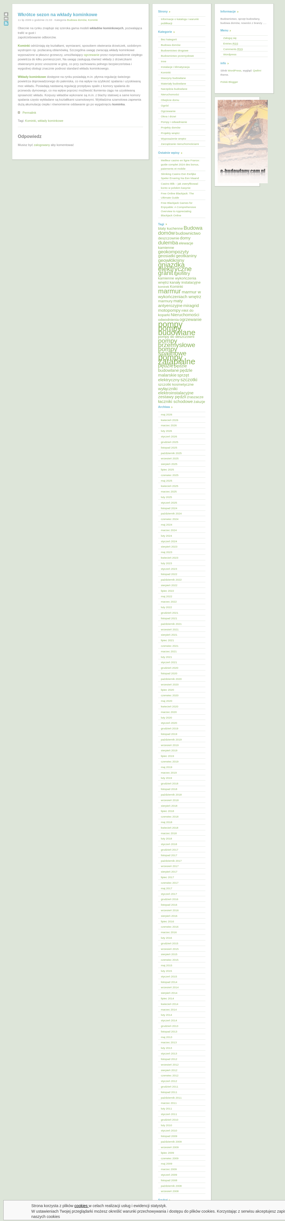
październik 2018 (171, 794)
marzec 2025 (169, 491)
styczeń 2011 (169, 1114)
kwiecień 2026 (169, 420)
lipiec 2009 (167, 1152)
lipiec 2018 (167, 811)
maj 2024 (166, 524)
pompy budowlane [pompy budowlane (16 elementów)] (176, 330)
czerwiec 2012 (169, 1075)
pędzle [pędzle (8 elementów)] (165, 365)
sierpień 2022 (169, 585)
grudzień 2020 (169, 667)
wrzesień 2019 (170, 745)
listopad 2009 (169, 1136)
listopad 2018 (169, 789)
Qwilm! (257, 70)
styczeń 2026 (169, 436)
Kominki (93, 19)
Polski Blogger (229, 81)
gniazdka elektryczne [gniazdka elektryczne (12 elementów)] (175, 267)
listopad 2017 (169, 855)
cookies (82, 1205)
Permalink (29, 112)
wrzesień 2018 (170, 800)
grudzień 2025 (169, 442)
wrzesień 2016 (170, 910)
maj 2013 (166, 1037)
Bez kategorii (169, 39)
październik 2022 (171, 579)
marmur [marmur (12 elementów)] (169, 291)
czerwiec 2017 (169, 882)
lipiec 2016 (167, 921)
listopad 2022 (169, 574)
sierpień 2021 (169, 634)
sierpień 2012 (169, 1070)
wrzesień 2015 (170, 948)
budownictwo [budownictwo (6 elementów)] (188, 233)
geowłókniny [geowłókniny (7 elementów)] (171, 260)
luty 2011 (166, 1108)
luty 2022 (166, 607)
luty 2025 (166, 497)
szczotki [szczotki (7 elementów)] (188, 379)
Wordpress (230, 54)
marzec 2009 (169, 1169)
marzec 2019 (169, 772)
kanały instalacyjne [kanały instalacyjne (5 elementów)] (185, 282)
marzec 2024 (169, 530)
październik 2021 (171, 623)
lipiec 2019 (167, 755)
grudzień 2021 (169, 612)
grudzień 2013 (169, 1025)
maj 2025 (166, 480)
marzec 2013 (169, 1042)
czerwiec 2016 (169, 926)
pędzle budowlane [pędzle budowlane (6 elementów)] (172, 368)
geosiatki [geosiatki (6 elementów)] (166, 255)
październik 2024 (171, 513)
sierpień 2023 (169, 546)
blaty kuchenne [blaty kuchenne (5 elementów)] (170, 228)
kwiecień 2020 (169, 706)
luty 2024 (166, 535)
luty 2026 (166, 430)
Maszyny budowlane (173, 78)
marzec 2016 (169, 932)
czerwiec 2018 (169, 816)
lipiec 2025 (167, 469)
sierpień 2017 (169, 871)
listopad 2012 (169, 1059)
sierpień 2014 (169, 992)
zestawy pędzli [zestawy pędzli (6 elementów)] (172, 396)
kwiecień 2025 (169, 485)
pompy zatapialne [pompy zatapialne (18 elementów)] (176, 359)
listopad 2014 (169, 982)
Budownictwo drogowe (174, 50)
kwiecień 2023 (169, 557)
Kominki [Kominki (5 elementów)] (176, 286)
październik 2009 (171, 1141)
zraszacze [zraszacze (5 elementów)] (195, 397)
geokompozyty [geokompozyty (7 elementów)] (173, 251)
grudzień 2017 (169, 849)
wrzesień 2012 (170, 1064)
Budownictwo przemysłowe (177, 55)
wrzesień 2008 (170, 1191)
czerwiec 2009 (169, 1158)
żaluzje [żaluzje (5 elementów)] (199, 402)
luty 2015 (166, 970)
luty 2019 (166, 777)
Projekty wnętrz (170, 133)
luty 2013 (166, 1047)
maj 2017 (166, 888)
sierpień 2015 (169, 954)
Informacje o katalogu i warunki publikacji (180, 21)
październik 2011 (171, 1097)
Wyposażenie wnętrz (173, 138)
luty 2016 (166, 937)
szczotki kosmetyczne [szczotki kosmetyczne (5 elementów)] (176, 384)
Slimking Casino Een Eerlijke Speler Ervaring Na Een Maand (180, 176)
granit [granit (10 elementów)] (165, 272)
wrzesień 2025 (170, 458)
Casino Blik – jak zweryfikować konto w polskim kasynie (179, 185)
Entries (230, 43)
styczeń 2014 (169, 1020)
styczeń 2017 (169, 893)
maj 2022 (166, 596)
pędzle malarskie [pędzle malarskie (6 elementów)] (175, 372)
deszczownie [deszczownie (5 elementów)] (168, 238)
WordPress (234, 70)
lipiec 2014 (167, 998)
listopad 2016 (169, 904)
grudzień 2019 (169, 728)
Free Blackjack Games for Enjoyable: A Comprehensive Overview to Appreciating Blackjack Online (178, 209)
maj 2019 (166, 767)
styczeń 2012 (169, 1081)
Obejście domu (170, 99)
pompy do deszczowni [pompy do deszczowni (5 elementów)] (176, 337)
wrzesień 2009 (170, 1147)
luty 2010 (166, 1125)
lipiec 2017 (167, 877)
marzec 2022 (169, 601)
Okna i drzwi (168, 116)
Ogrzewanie (168, 111)
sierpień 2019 (169, 750)
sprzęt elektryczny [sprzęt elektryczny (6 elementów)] (173, 377)
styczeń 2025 (169, 502)
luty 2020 (166, 717)
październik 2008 (171, 1185)
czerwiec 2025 (169, 475)
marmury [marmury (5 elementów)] (165, 301)
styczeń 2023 (169, 568)
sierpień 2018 (169, 805)
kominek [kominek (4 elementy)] (163, 286)
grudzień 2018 (169, 783)
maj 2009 (166, 1163)
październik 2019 (171, 739)
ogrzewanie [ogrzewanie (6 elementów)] (191, 319)
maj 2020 (166, 700)
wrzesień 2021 (170, 629)
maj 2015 (166, 965)
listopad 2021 (169, 618)
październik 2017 (171, 860)
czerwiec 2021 (169, 645)
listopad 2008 (169, 1180)
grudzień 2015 (169, 943)
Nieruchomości (170, 94)
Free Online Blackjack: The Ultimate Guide (177, 195)
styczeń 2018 (169, 844)
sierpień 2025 (169, 463)
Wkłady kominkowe (32, 76)
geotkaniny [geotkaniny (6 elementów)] (186, 255)
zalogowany (42, 145)
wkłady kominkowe (50, 120)
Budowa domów (77, 19)
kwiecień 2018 (169, 827)
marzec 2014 (169, 1009)
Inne (163, 61)
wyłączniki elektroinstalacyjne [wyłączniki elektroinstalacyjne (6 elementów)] (175, 390)
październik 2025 (171, 453)
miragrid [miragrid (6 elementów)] (191, 305)
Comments (233, 49)
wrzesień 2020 (170, 684)
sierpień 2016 (169, 915)
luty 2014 (166, 1014)
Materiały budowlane (173, 83)
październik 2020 (171, 678)
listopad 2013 (169, 1031)
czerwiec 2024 (169, 519)
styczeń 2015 (169, 976)
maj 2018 (166, 822)
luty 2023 (166, 563)
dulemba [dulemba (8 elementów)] (168, 243)
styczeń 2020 (169, 722)
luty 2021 (166, 656)
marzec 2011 (169, 1102)
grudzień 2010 (169, 1119)
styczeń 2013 (169, 1053)
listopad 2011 (169, 1092)
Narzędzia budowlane (174, 88)
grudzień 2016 (169, 899)
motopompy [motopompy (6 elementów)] (169, 310)
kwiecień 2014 (169, 1003)
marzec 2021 (169, 651)
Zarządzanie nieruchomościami (180, 143)
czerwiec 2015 (169, 959)
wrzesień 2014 (170, 987)
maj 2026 (166, 414)
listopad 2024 (169, 508)
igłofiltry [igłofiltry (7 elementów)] (182, 273)
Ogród (164, 105)
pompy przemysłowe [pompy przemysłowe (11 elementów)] (176, 342)
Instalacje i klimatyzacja (175, 66)
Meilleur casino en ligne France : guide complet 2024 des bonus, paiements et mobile (180, 164)
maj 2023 (166, 552)
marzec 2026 (169, 425)
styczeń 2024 (169, 541)
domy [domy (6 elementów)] (185, 238)
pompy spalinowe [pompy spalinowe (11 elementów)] (172, 351)
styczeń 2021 (169, 662)
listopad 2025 (169, 447)
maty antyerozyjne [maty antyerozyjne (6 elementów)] (170, 303)
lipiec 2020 (167, 689)
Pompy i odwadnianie (174, 121)
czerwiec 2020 (169, 695)
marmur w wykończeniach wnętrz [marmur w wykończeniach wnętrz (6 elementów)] (179, 294)
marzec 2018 (169, 833)
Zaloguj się (230, 37)
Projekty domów (170, 127)
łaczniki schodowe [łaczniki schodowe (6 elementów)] (175, 401)
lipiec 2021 (167, 640)
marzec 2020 (169, 712)
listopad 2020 (169, 673)
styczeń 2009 (169, 1174)
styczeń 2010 (169, 1130)
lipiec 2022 (167, 590)
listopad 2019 (169, 733)
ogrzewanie (92, 54)
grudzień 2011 (169, 1086)
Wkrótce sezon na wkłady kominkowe (57, 14)
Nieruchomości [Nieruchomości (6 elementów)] (185, 314)
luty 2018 (166, 838)
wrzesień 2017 (170, 866)
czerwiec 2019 (169, 761)
